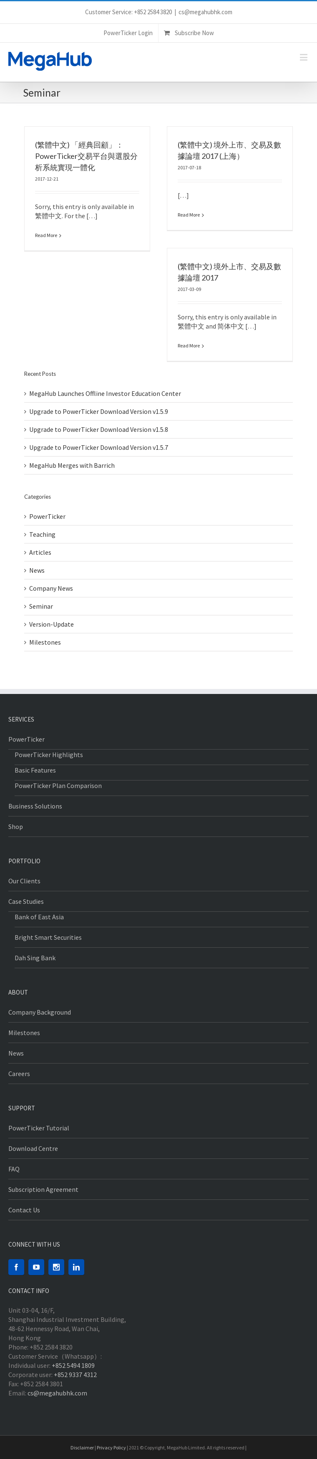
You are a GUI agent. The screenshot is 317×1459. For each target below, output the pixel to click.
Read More (46, 235)
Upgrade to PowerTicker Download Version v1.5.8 (98, 429)
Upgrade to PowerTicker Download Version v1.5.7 (98, 447)
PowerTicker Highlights (49, 754)
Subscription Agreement (43, 1189)
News (37, 570)
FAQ (14, 1169)
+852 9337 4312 (75, 1374)
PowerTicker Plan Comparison (58, 785)
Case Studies (26, 901)
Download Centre (33, 1148)
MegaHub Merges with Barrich (72, 465)
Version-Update (51, 624)
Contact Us (24, 1210)
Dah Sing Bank (35, 958)
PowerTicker (47, 516)
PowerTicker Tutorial (38, 1128)
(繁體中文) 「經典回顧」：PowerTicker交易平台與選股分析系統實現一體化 (86, 156)
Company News (51, 588)
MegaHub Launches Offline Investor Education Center (105, 393)
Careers (19, 1073)
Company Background (39, 1012)
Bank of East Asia (39, 917)
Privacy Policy (111, 1447)
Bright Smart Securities (48, 937)
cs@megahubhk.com (205, 12)
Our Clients (24, 881)
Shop (15, 826)
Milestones (45, 642)
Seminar (41, 606)
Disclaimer (82, 1447)
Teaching (42, 534)
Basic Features (35, 770)
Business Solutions (35, 806)
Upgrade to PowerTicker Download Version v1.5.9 (98, 411)
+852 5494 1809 (73, 1365)
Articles (40, 552)
